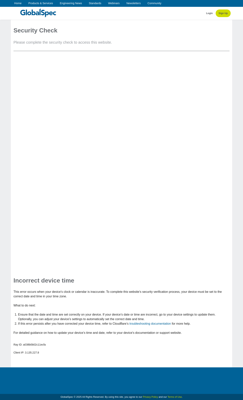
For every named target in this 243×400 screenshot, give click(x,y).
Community (154, 3)
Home (17, 3)
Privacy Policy (150, 396)
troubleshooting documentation (150, 323)
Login (209, 13)
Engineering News (71, 3)
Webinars (114, 3)
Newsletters (133, 3)
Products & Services (40, 3)
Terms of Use (174, 396)
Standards (95, 3)
